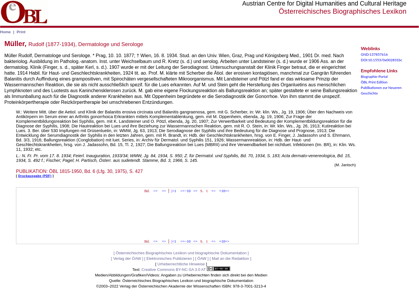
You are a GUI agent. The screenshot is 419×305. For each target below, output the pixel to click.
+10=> (224, 191)
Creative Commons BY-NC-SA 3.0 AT (185, 269)
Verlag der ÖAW (127, 258)
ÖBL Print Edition (374, 82)
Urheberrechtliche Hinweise (181, 264)
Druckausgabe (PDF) (35, 176)
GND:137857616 (374, 54)
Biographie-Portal (374, 76)
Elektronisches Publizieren (169, 258)
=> (164, 191)
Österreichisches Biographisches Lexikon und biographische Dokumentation (181, 253)
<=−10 (185, 191)
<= (155, 191)
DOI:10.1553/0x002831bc (381, 60)
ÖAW (201, 258)
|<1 (173, 191)
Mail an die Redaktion (230, 258)
